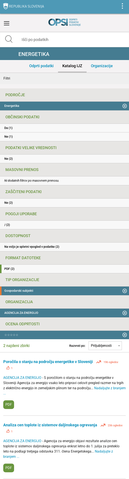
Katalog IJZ (72, 66)
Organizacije (102, 66)
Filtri (6, 78)
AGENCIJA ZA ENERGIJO (22, 378)
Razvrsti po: (77, 345)
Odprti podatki (41, 66)
